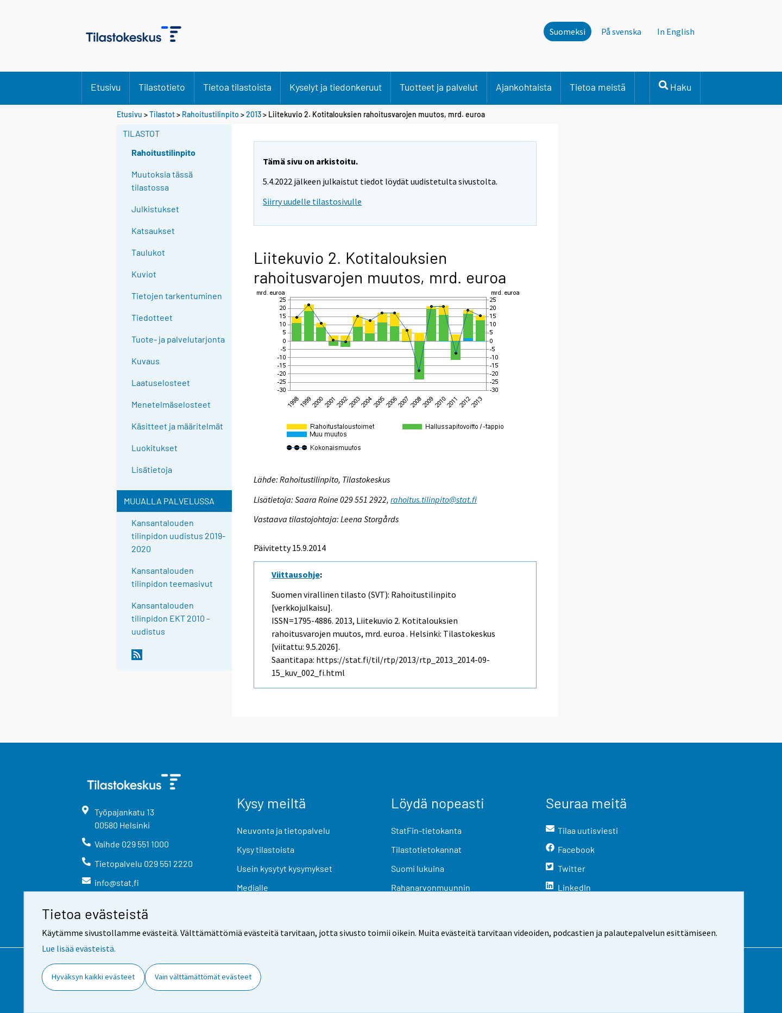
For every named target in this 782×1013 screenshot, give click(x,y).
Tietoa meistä (598, 87)
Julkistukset (155, 209)
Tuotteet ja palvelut (439, 87)
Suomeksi (567, 31)
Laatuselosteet (160, 382)
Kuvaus (145, 361)
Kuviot (143, 274)
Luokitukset (154, 447)
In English (676, 31)
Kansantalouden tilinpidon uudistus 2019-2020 (178, 535)
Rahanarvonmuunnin (430, 887)
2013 (253, 114)
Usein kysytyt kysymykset (284, 868)
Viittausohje (296, 574)
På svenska (621, 31)
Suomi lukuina (417, 868)
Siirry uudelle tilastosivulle (312, 201)
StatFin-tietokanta (426, 830)
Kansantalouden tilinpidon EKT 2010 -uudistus (170, 618)
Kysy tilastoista (265, 849)
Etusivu (106, 87)
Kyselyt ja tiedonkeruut (335, 87)
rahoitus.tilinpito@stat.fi (433, 499)
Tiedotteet (152, 317)
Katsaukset (153, 230)
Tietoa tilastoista (237, 87)
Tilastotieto (161, 87)
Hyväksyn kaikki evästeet (93, 977)
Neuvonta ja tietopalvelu (283, 830)
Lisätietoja (151, 469)
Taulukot (148, 252)
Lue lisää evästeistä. (79, 948)
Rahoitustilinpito (210, 114)
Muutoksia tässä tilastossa (162, 180)
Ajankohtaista (524, 87)
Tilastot (162, 114)
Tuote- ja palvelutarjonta (178, 339)
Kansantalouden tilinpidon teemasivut (172, 576)
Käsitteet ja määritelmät (177, 426)
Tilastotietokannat (426, 849)
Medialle (252, 887)
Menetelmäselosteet (171, 404)
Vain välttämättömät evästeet (203, 977)
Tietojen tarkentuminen (176, 295)
